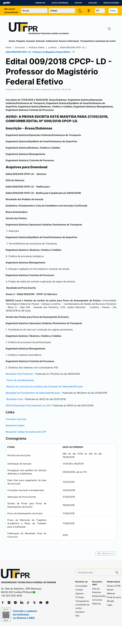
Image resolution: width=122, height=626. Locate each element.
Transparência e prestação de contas (98, 41)
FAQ (77, 616)
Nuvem (110, 590)
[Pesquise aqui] (95, 572)
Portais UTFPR (113, 586)
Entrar (113, 10)
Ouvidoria (79, 612)
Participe (78, 3)
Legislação (92, 3)
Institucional (52, 41)
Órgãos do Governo (111, 3)
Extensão (40, 41)
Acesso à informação (59, 3)
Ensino (12, 41)
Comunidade (81, 586)
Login (109, 605)
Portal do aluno (114, 597)
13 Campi (79, 597)
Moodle (110, 601)
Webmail (111, 593)
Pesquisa (20, 41)
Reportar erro (102, 553)
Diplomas (96, 603)
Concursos (97, 600)
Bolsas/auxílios (99, 596)
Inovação (30, 41)
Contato (79, 590)
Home (11, 47)
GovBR (6, 3)
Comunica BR (40, 3)
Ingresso (79, 593)
